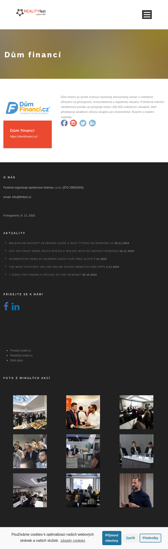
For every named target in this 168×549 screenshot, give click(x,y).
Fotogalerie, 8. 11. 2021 (19, 215)
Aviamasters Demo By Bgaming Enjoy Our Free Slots (51, 259)
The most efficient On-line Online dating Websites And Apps (57, 266)
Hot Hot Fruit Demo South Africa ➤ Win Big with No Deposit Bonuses (63, 251)
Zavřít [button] (130, 538)
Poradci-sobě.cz (20, 350)
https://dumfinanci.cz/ (24, 136)
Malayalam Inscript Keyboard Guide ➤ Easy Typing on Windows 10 (61, 243)
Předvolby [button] (150, 538)
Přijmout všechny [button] (111, 537)
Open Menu (147, 14)
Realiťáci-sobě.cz (21, 355)
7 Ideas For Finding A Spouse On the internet (45, 274)
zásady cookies (73, 540)
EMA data (16, 360)
